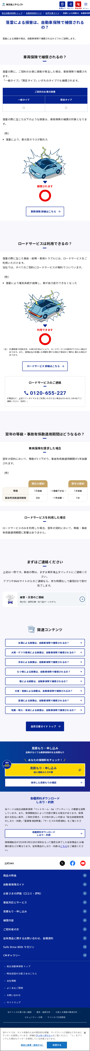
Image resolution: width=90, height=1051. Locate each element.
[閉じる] (84, 1032)
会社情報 (11, 980)
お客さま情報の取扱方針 (66, 1012)
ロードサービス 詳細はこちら (43, 366)
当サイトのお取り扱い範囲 (20, 1012)
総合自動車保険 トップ (18, 966)
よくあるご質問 (15, 987)
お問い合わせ (14, 995)
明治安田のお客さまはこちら (22, 973)
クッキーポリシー (44, 1035)
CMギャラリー (11, 955)
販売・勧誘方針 (44, 1012)
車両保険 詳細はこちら (43, 211)
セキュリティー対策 (33, 1017)
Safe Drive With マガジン (18, 947)
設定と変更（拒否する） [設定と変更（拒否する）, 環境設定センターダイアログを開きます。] (32, 1045)
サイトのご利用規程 (56, 1017)
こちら (63, 846)
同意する (57, 1045)
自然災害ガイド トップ (43, 726)
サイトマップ (14, 1002)
